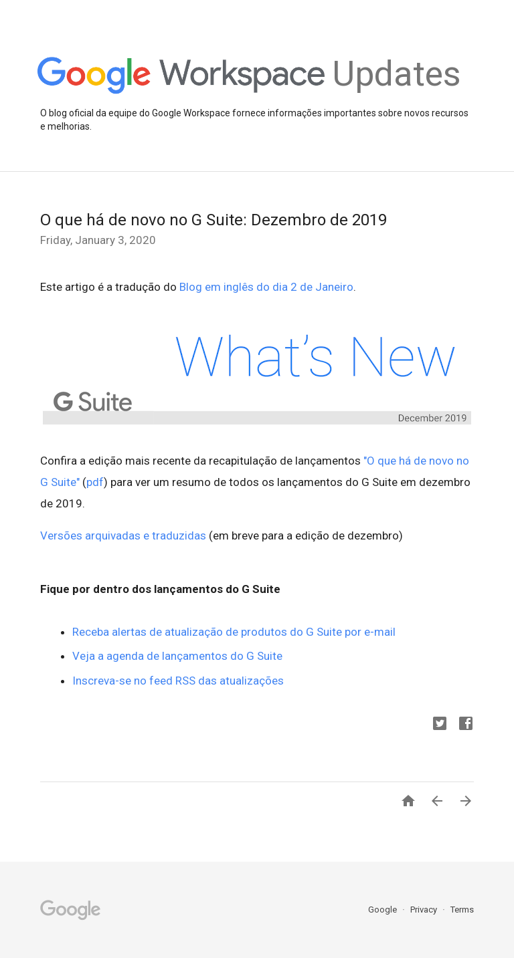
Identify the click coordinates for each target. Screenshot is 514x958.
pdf (95, 482)
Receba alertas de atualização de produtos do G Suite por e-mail (234, 631)
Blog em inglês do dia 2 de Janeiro (266, 286)
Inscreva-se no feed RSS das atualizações (178, 680)
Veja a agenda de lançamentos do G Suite (177, 656)
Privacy (424, 910)
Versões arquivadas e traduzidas (123, 535)
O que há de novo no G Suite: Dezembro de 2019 (213, 220)
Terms (462, 910)
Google (383, 910)
